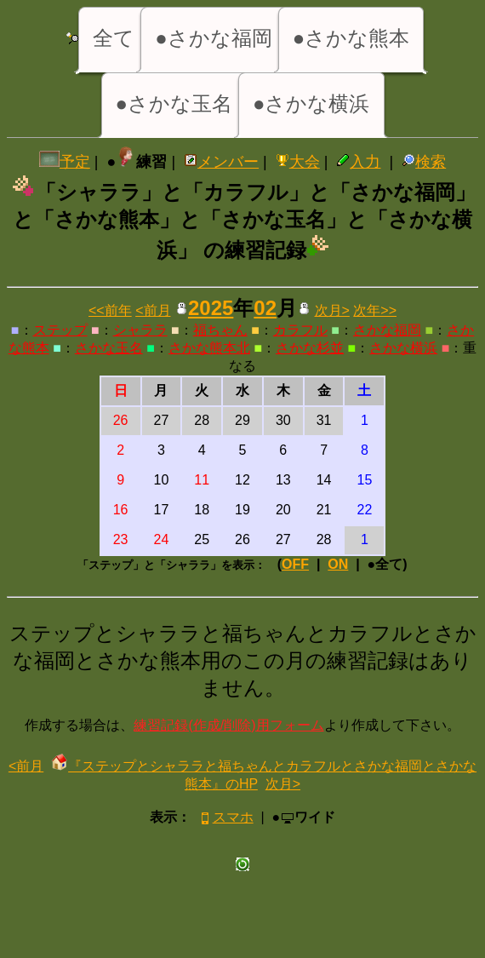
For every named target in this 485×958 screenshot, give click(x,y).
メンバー (221, 161)
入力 (358, 161)
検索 (424, 161)
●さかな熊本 (351, 37)
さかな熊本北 (209, 348)
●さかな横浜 (311, 103)
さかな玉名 (109, 348)
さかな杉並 (310, 348)
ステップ (60, 330)
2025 (210, 307)
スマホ (226, 817)
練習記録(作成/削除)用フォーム (228, 725)
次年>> (375, 310)
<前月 (152, 310)
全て (113, 37)
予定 (64, 161)
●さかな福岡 (213, 37)
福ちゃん (220, 330)
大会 (298, 161)
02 (265, 307)
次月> (332, 310)
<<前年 (110, 310)
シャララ (140, 330)
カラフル (300, 330)
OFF (295, 564)
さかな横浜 (403, 348)
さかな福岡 (387, 330)
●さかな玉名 (174, 103)
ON (338, 564)
